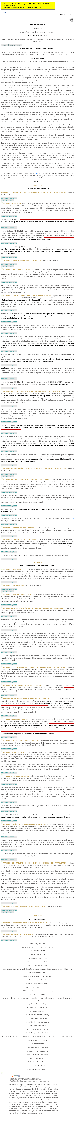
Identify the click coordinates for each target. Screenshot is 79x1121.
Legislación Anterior (7, 200)
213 (69, 52)
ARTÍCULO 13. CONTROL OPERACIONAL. (17, 595)
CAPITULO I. (37, 185)
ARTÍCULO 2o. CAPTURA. (12, 204)
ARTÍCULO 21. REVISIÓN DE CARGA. (16, 776)
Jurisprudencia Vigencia (9, 198)
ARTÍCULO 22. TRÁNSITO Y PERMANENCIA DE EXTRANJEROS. (24, 824)
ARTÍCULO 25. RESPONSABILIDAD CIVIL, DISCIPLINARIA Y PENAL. (26, 923)
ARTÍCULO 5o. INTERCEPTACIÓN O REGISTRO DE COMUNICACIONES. (27, 296)
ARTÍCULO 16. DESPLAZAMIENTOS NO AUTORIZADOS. (23, 685)
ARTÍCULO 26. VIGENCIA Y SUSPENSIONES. (19, 934)
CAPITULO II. (37, 562)
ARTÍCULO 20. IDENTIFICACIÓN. (14, 752)
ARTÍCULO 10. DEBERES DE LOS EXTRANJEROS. (21, 539)
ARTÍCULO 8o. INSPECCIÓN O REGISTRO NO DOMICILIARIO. (26, 480)
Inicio (4, 12)
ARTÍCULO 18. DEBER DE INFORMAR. (16, 719)
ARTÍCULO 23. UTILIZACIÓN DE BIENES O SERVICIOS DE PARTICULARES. (34, 863)
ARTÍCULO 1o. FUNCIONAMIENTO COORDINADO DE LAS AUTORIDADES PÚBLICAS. (34, 192)
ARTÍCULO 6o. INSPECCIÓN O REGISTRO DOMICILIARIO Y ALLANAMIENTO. (32, 391)
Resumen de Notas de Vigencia (11, 45)
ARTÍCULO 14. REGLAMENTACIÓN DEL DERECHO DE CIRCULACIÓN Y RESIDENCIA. (33, 608)
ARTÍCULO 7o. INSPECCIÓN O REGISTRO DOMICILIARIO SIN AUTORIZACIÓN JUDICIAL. (35, 468)
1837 (47, 54)
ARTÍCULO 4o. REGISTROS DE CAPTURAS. (17, 270)
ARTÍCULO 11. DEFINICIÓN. (12, 570)
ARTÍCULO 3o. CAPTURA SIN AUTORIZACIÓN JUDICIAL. (22, 260)
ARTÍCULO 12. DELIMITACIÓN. (13, 585)
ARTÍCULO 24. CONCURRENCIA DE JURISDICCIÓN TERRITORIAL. (25, 906)
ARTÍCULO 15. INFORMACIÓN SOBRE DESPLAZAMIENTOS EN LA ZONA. (34, 667)
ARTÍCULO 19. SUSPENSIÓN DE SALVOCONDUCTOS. (21, 741)
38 (25, 88)
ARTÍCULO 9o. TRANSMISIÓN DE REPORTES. (18, 528)
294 (36, 173)
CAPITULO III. (37, 916)
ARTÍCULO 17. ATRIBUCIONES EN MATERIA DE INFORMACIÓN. (26, 699)
